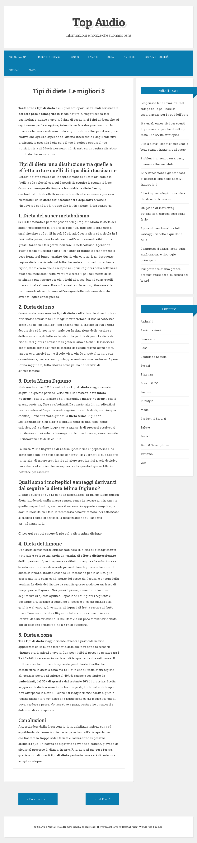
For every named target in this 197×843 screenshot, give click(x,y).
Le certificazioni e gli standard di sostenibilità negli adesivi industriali (163, 178)
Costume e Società (156, 56)
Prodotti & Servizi (48, 56)
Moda (32, 69)
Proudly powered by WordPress (76, 826)
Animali (147, 321)
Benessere (148, 339)
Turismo (129, 56)
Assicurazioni (18, 56)
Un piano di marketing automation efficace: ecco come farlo (163, 213)
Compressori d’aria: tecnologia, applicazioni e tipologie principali (163, 254)
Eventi (145, 365)
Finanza (14, 69)
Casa (144, 348)
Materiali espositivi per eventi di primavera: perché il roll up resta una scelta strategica (163, 129)
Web (143, 463)
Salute (92, 56)
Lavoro (74, 56)
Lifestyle (147, 401)
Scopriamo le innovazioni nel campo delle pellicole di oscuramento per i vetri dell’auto (164, 108)
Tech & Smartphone (155, 445)
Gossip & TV (149, 383)
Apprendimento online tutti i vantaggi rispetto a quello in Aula (162, 234)
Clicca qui (25, 533)
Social (111, 56)
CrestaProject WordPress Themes (142, 826)
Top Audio (98, 21)
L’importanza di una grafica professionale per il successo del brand (164, 274)
